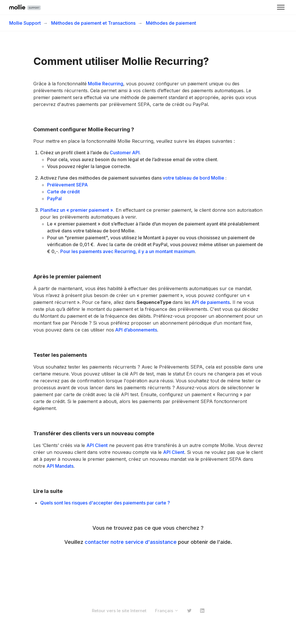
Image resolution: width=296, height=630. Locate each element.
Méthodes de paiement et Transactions (93, 23)
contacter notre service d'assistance (131, 542)
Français (167, 610)
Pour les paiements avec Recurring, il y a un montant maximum (127, 251)
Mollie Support (25, 23)
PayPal (54, 198)
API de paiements (210, 302)
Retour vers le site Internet (119, 610)
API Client (97, 445)
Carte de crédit (63, 191)
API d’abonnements (135, 330)
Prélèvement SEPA (67, 185)
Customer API (125, 152)
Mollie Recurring (105, 83)
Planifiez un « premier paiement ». (77, 210)
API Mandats (60, 466)
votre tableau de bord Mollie (193, 178)
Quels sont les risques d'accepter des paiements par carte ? (105, 503)
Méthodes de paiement (171, 23)
